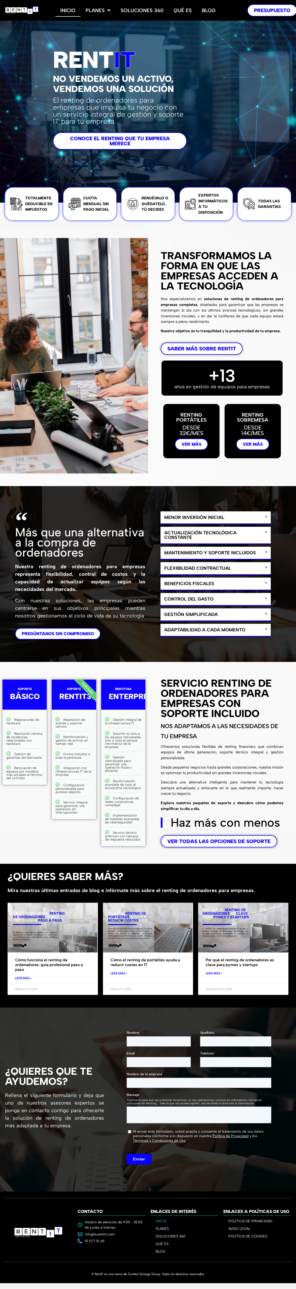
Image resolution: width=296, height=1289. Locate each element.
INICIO (161, 1221)
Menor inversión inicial (194, 517)
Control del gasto (188, 599)
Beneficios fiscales (189, 583)
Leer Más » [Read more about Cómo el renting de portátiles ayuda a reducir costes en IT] (119, 973)
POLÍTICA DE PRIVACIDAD (250, 1221)
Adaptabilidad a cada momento (204, 630)
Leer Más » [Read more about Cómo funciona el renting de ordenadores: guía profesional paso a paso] (23, 978)
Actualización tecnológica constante (200, 535)
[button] (215, 517)
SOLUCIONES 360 (170, 1236)
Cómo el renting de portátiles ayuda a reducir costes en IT (145, 962)
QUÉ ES (162, 1244)
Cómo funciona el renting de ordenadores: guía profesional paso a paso (49, 965)
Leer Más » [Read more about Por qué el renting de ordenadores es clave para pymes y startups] (214, 973)
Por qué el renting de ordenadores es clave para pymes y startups (240, 962)
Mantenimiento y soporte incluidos (210, 553)
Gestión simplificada (191, 614)
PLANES (163, 1228)
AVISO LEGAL (239, 1229)
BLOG (160, 1251)
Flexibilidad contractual (197, 568)
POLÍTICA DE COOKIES (247, 1236)
